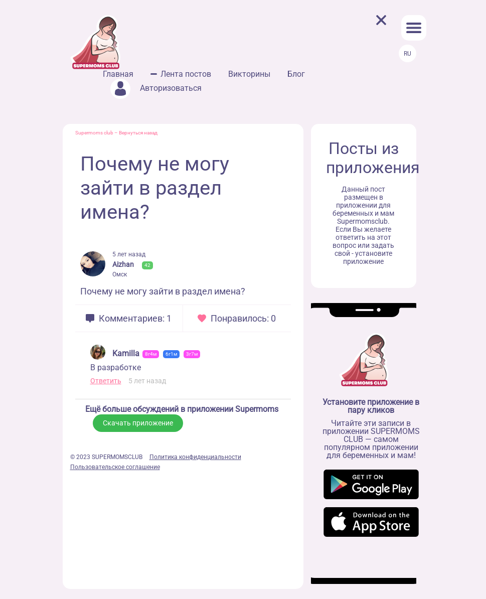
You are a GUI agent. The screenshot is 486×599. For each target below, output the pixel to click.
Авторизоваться (156, 88)
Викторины (249, 74)
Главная (118, 74)
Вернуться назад (138, 132)
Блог (296, 74)
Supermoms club (94, 132)
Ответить (105, 381)
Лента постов (185, 74)
